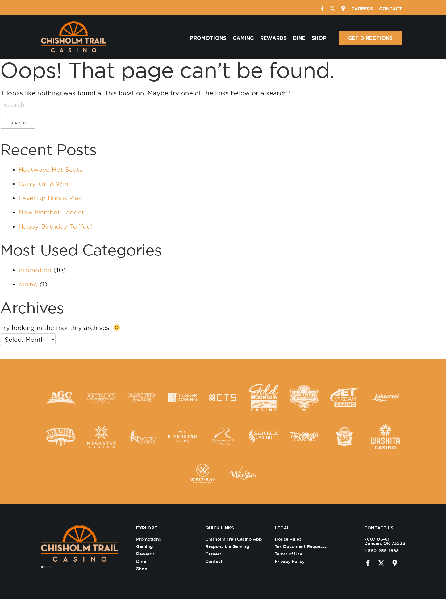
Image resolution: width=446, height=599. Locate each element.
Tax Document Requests (304, 546)
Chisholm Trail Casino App (237, 539)
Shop (319, 38)
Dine (299, 38)
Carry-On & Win (43, 183)
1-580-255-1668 (377, 550)
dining (28, 284)
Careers (362, 8)
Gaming (243, 38)
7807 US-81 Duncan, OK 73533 (380, 541)
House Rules (291, 539)
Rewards (273, 38)
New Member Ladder (51, 212)
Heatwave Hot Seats (50, 169)
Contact (390, 8)
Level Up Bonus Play (50, 198)
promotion (35, 270)
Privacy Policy (293, 561)
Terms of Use (292, 553)
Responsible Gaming (231, 546)
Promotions (208, 38)
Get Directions (370, 38)
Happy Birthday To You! (55, 226)
